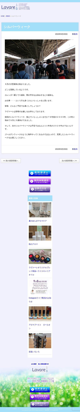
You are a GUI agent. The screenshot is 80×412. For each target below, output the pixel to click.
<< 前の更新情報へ (10, 161)
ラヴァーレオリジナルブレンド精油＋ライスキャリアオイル (39, 271)
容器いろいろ (34, 352)
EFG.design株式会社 (54, 410)
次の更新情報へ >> (69, 161)
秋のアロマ (33, 244)
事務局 (8, 16)
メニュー (75, 7)
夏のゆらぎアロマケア (38, 221)
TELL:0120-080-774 (64, 7)
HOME (2, 16)
